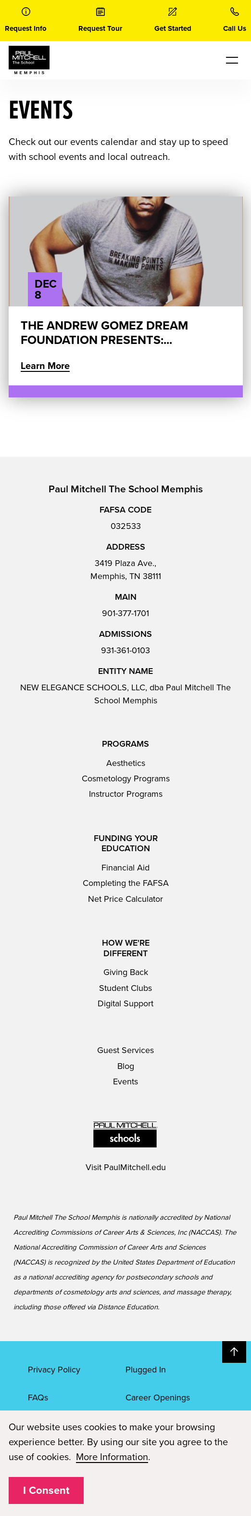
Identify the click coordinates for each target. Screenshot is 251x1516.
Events (125, 1081)
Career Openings (158, 1397)
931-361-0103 (125, 650)
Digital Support (125, 1003)
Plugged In (146, 1369)
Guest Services (125, 1050)
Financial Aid (125, 867)
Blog (125, 1066)
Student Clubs (125, 988)
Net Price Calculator (125, 899)
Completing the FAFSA (126, 883)
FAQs (38, 1397)
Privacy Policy (54, 1369)
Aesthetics (125, 763)
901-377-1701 (125, 613)
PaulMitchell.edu (135, 1167)
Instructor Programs (126, 794)
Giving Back (125, 972)
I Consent (46, 1490)
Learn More (45, 366)
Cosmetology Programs (126, 778)
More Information (112, 1457)
